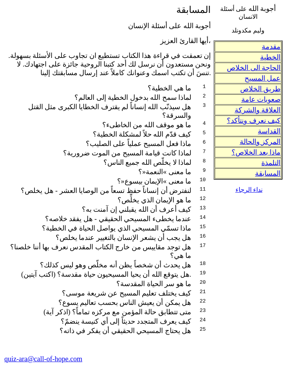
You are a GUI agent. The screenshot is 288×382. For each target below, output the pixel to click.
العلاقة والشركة (258, 110)
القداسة (269, 131)
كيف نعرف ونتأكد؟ (254, 120)
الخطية (270, 57)
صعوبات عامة (261, 99)
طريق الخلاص (260, 89)
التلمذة (271, 163)
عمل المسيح (263, 78)
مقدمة (271, 46)
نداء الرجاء (249, 189)
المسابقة (268, 173)
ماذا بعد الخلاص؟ (256, 152)
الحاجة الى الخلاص (254, 68)
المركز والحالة (260, 142)
